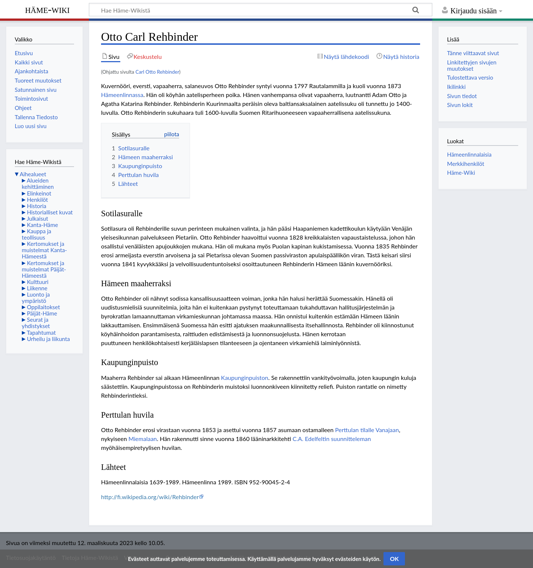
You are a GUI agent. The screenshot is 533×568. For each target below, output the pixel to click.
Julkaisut (37, 218)
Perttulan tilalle (354, 429)
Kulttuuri (37, 281)
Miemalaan (142, 438)
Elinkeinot (39, 193)
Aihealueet (33, 174)
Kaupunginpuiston (244, 377)
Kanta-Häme (42, 224)
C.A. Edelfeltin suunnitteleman (331, 438)
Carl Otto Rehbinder (157, 72)
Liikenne (37, 288)
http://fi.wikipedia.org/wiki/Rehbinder (150, 496)
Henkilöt (37, 199)
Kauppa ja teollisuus (36, 234)
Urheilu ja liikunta (48, 338)
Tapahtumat (41, 332)
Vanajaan (387, 429)
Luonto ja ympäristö (36, 297)
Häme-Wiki (47, 9)
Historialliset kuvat (50, 212)
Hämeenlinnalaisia (469, 154)
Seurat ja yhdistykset (36, 322)
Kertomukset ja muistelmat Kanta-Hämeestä (44, 250)
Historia (36, 206)
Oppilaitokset (43, 307)
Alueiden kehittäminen (38, 183)
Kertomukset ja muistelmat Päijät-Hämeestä (44, 269)
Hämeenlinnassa (122, 94)
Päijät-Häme (42, 313)
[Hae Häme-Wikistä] (260, 9)
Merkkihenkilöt (465, 163)
